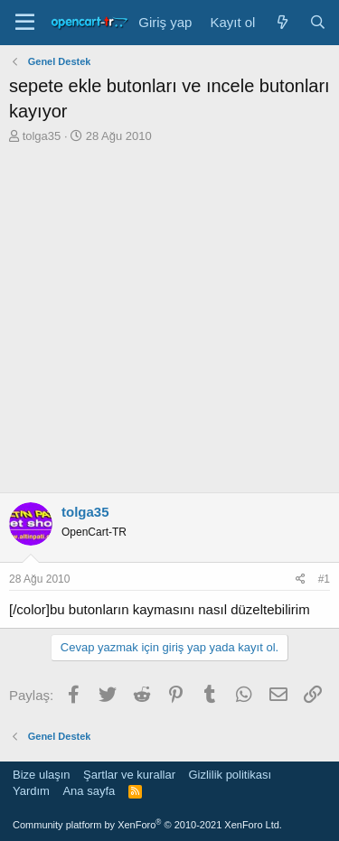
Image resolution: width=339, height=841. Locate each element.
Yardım (31, 791)
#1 (324, 579)
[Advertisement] (169, 323)
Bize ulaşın (42, 774)
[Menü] (25, 22)
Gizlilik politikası (229, 774)
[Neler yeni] (281, 22)
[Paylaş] (300, 579)
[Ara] (317, 22)
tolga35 (42, 136)
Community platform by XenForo (147, 824)
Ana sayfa (88, 791)
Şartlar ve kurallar (129, 774)
